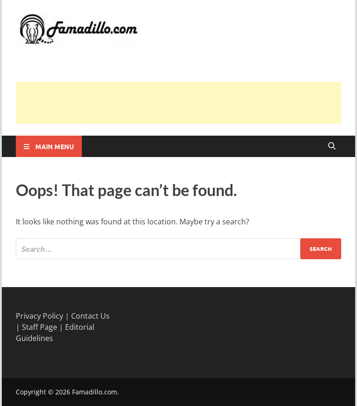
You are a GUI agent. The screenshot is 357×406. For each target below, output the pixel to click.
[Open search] (332, 146)
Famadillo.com (94, 391)
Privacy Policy (39, 316)
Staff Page (39, 327)
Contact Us (90, 316)
